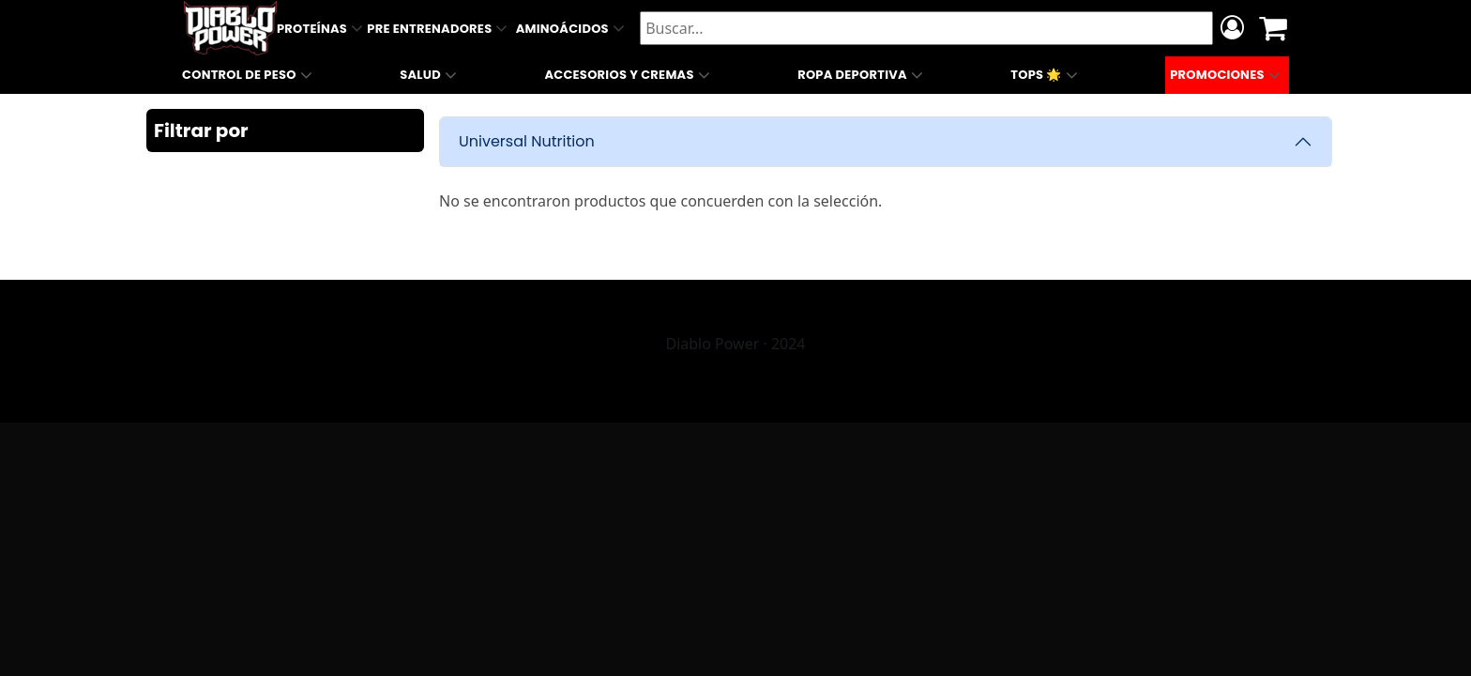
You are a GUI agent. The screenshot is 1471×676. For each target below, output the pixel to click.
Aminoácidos (572, 28)
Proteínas (322, 28)
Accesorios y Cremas (629, 75)
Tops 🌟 (1046, 75)
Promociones (1227, 75)
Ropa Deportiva (862, 75)
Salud (430, 75)
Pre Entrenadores (439, 28)
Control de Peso (249, 75)
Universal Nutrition (527, 141)
